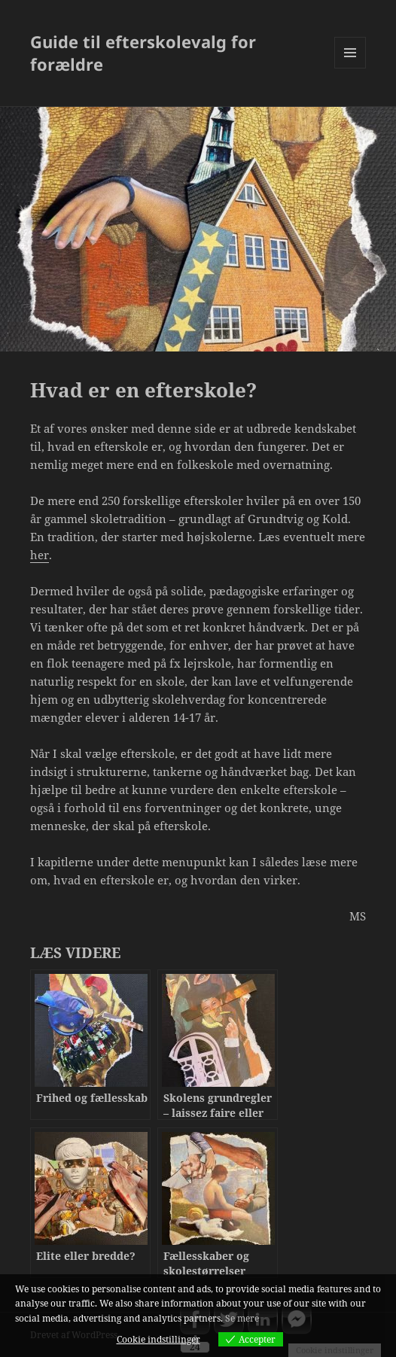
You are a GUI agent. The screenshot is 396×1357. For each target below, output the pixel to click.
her (39, 554)
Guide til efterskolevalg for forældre (143, 52)
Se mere (242, 1318)
